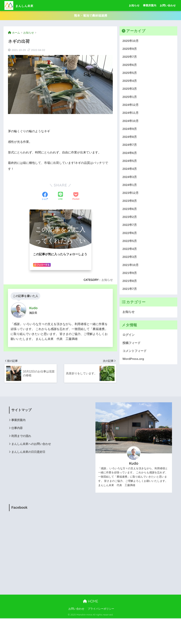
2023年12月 (130, 193)
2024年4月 (129, 169)
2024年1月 (129, 185)
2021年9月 (129, 273)
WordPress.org (133, 359)
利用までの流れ (21, 436)
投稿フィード (131, 343)
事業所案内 (149, 5)
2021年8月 (129, 281)
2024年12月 (130, 105)
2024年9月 (129, 129)
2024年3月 (129, 177)
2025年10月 (130, 41)
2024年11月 (130, 113)
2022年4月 (129, 249)
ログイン (128, 335)
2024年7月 (129, 145)
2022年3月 (129, 257)
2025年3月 (129, 89)
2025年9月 (129, 49)
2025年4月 (129, 81)
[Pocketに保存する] (75, 196)
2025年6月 (129, 65)
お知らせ (134, 5)
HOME (90, 602)
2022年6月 (129, 233)
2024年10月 (130, 121)
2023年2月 (129, 217)
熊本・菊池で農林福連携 (90, 15)
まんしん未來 (23, 5)
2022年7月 (129, 225)
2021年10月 (130, 265)
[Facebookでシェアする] (45, 196)
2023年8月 (129, 201)
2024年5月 (129, 161)
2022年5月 (129, 241)
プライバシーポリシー (101, 609)
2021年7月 (129, 289)
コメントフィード (134, 351)
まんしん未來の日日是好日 (28, 452)
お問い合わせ (168, 5)
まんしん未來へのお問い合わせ (31, 444)
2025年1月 (129, 97)
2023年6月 (129, 209)
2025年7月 (129, 57)
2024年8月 (129, 137)
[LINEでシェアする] (60, 196)
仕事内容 (17, 428)
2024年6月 (129, 153)
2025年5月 (129, 73)
